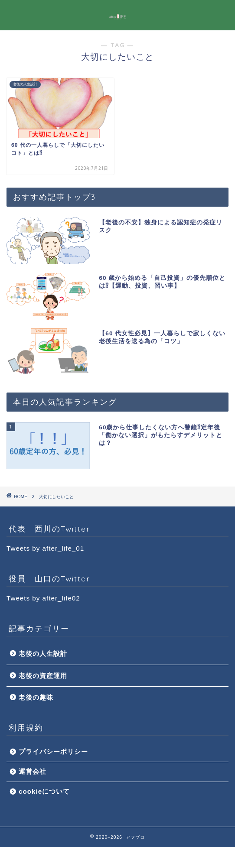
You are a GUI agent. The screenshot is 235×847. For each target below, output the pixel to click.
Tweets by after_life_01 (45, 548)
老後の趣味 (36, 697)
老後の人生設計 (43, 653)
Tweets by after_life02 (43, 598)
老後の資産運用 (43, 675)
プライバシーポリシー (53, 751)
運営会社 (32, 771)
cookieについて (44, 791)
